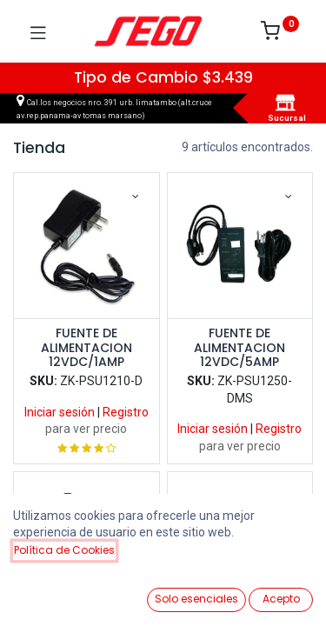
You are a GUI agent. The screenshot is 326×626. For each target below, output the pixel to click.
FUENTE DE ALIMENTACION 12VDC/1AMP (86, 348)
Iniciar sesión (59, 412)
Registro (126, 412)
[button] (254, 564)
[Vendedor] (269, 593)
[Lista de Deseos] (198, 592)
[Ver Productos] (57, 593)
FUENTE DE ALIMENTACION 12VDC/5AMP (239, 348)
